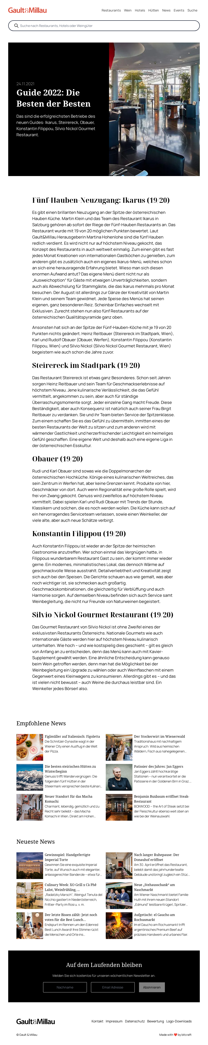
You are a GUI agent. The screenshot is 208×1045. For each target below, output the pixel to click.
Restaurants (111, 10)
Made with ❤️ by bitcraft (175, 1035)
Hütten (153, 10)
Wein (128, 10)
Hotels (140, 10)
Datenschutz (135, 1021)
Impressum (114, 1021)
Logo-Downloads (179, 1021)
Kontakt (97, 1021)
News (166, 10)
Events (179, 10)
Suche (192, 10)
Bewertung (155, 1021)
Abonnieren (152, 987)
